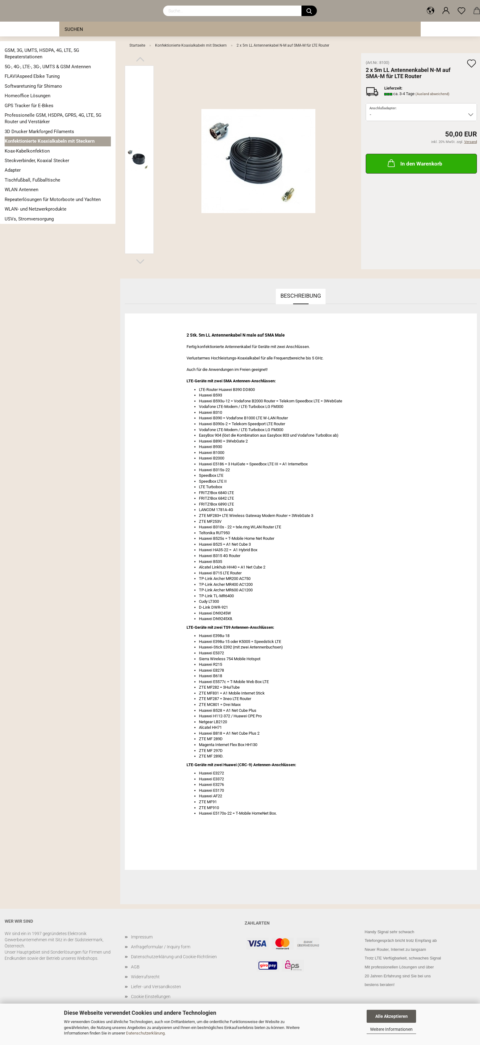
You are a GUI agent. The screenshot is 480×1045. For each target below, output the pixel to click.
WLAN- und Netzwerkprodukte (35, 209)
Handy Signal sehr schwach (389, 932)
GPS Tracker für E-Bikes (29, 105)
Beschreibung (300, 295)
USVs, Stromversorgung (29, 219)
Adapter (13, 170)
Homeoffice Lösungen (27, 96)
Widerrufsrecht (145, 976)
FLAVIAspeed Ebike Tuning (32, 76)
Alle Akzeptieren (391, 1016)
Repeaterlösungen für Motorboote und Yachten (53, 199)
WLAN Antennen (21, 189)
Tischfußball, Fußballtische (32, 180)
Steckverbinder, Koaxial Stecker (37, 160)
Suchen (74, 29)
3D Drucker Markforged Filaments (39, 131)
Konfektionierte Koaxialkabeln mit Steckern (50, 141)
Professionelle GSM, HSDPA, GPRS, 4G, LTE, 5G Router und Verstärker (53, 118)
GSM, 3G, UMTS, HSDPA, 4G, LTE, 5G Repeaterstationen (42, 54)
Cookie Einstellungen (151, 996)
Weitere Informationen (391, 1029)
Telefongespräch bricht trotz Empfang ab (401, 940)
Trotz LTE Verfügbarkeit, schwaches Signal (403, 958)
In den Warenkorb (414, 163)
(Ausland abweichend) (432, 94)
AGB (135, 966)
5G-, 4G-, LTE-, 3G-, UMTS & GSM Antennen (48, 66)
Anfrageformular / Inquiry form (160, 946)
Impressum (142, 936)
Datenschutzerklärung (145, 1033)
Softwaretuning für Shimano (33, 86)
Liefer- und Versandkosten (156, 986)
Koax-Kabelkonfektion (27, 151)
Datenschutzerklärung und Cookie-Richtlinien (174, 956)
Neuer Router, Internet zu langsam (395, 949)
